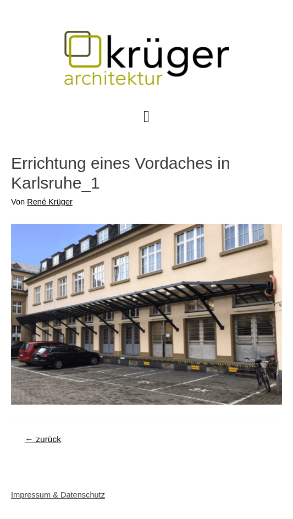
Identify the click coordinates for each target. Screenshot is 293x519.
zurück (43, 439)
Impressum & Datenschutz (58, 494)
